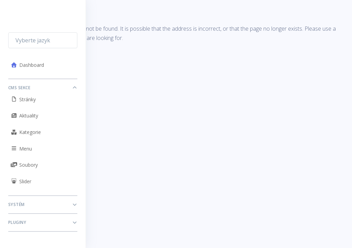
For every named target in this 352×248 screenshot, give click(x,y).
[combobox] (42, 40)
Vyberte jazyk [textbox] (32, 40)
